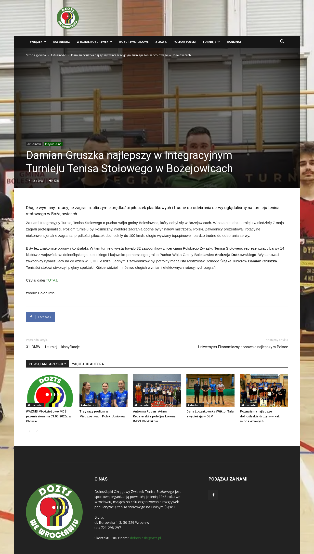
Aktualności (58, 55)
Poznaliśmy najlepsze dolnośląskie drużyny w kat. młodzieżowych (260, 416)
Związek (37, 41)
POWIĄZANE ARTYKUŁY (47, 364)
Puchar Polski (184, 41)
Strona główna (36, 55)
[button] (282, 42)
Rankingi (234, 41)
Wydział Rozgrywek (94, 41)
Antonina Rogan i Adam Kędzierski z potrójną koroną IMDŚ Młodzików (154, 416)
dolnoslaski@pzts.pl (145, 538)
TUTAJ (51, 280)
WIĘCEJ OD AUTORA (88, 364)
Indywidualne (53, 144)
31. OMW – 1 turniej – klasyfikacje (53, 347)
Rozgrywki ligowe (133, 41)
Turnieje (211, 41)
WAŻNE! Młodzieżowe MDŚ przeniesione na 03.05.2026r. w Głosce (48, 416)
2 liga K (161, 41)
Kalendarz (61, 41)
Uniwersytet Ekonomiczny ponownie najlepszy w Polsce (243, 347)
